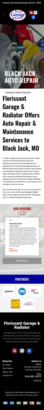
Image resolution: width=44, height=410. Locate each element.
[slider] (22, 212)
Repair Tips (8, 372)
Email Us (37, 380)
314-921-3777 (17, 333)
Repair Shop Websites (27, 392)
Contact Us (7, 375)
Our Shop (7, 365)
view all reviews (21, 260)
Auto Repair (8, 368)
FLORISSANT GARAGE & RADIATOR (18, 92)
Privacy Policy (32, 395)
